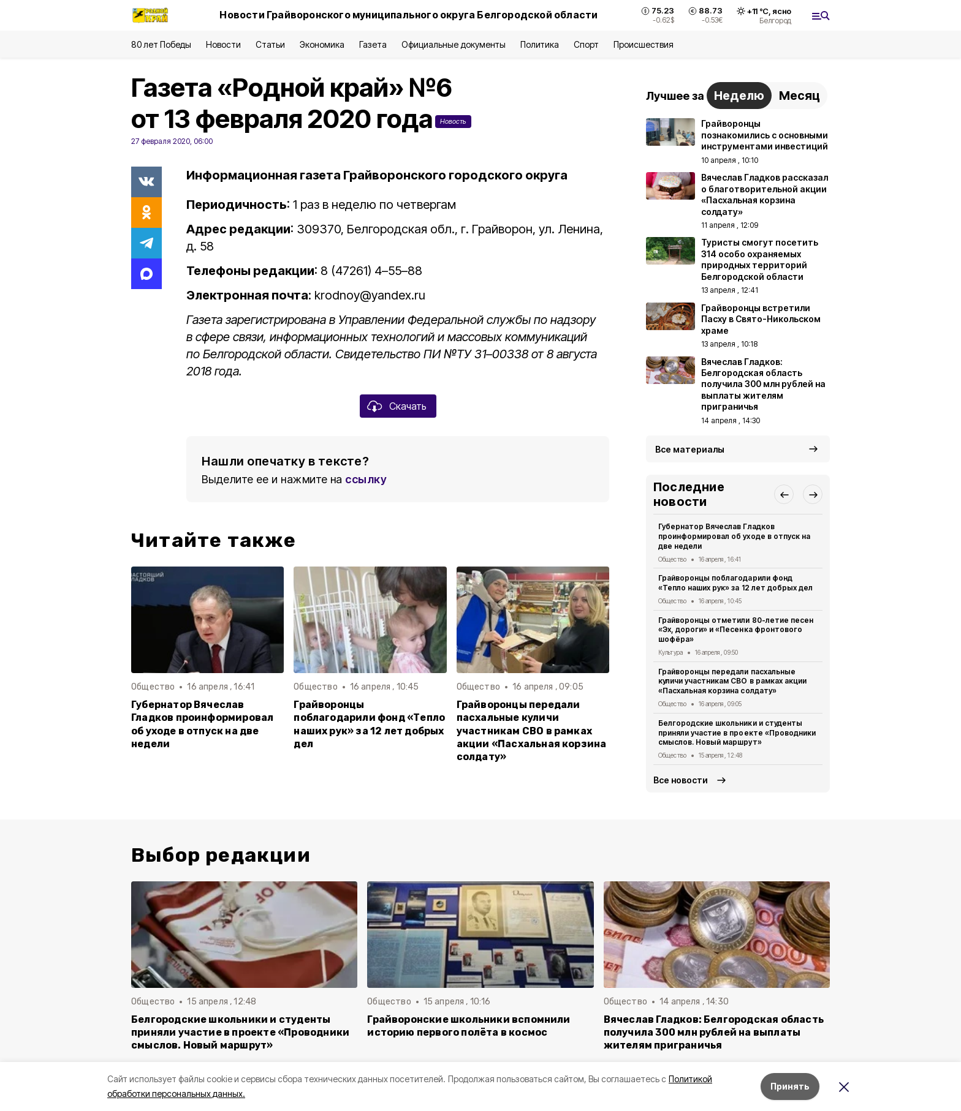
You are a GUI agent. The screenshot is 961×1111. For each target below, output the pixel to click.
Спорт (586, 44)
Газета (373, 44)
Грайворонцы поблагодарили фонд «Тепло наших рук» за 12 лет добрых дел (369, 724)
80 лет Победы (161, 44)
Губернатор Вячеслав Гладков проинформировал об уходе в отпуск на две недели (202, 724)
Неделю (739, 95)
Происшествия (643, 44)
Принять (790, 1086)
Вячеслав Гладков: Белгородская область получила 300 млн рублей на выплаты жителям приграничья (714, 1032)
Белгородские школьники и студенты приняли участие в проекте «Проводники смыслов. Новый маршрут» (737, 732)
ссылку (366, 479)
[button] (784, 494)
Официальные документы (453, 44)
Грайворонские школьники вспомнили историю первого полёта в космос (468, 1026)
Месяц (799, 95)
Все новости (680, 780)
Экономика (322, 44)
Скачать (408, 406)
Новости (223, 44)
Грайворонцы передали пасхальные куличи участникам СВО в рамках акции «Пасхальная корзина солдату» (532, 730)
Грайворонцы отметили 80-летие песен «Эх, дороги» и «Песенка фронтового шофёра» (735, 630)
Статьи (270, 44)
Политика (539, 44)
